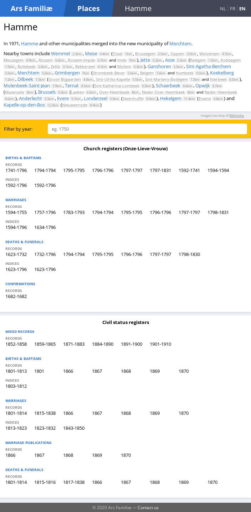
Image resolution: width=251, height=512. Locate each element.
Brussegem (145, 53)
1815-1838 (45, 413)
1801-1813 (16, 371)
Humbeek (185, 72)
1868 (126, 371)
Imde (122, 60)
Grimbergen (67, 72)
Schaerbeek (168, 85)
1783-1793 (73, 212)
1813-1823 (16, 428)
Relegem (198, 60)
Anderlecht (30, 98)
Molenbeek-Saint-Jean (27, 85)
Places (88, 8)
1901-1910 (160, 344)
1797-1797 (131, 170)
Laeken (77, 92)
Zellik (55, 66)
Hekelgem (170, 98)
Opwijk (202, 85)
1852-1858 (16, 344)
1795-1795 (73, 170)
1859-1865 (45, 344)
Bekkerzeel (85, 66)
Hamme (29, 43)
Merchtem (180, 43)
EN (242, 8)
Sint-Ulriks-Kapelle (113, 79)
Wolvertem (209, 53)
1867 (97, 371)
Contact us (148, 507)
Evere (63, 98)
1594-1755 (16, 212)
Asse (170, 60)
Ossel (118, 53)
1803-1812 (16, 386)
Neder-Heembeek (221, 92)
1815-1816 (45, 482)
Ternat (72, 85)
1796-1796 (102, 170)
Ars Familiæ (31, 8)
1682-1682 (16, 296)
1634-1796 (45, 227)
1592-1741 (189, 170)
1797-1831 (160, 170)
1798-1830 (189, 254)
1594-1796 (16, 227)
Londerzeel (95, 98)
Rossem (46, 60)
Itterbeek (218, 79)
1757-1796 (45, 212)
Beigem (147, 72)
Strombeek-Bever (109, 72)
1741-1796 (16, 170)
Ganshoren (159, 66)
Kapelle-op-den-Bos (24, 104)
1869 (155, 371)
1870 (184, 371)
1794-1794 (45, 170)
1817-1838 (73, 482)
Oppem (177, 53)
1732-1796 (45, 254)
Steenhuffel (133, 98)
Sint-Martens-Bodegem (166, 79)
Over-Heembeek (114, 92)
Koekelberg (222, 72)
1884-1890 (102, 344)
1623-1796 (16, 269)
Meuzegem (14, 60)
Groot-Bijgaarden (64, 79)
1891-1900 (131, 344)
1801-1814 (16, 413)
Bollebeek (26, 66)
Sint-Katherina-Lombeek (116, 85)
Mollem (124, 66)
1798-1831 (218, 212)
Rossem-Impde (81, 60)
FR (232, 8)
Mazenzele (14, 92)
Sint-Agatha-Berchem (208, 66)
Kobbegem (231, 60)
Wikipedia (236, 115)
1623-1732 (16, 254)
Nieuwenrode (74, 105)
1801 (39, 371)
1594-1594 (218, 170)
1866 (68, 371)
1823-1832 (45, 428)
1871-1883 (73, 344)
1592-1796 (16, 185)
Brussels (47, 92)
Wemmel (60, 53)
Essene (205, 98)
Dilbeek (25, 79)
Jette (145, 60)
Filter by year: (18, 129)
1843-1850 (73, 428)
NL (223, 8)
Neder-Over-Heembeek (163, 92)
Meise (91, 53)
